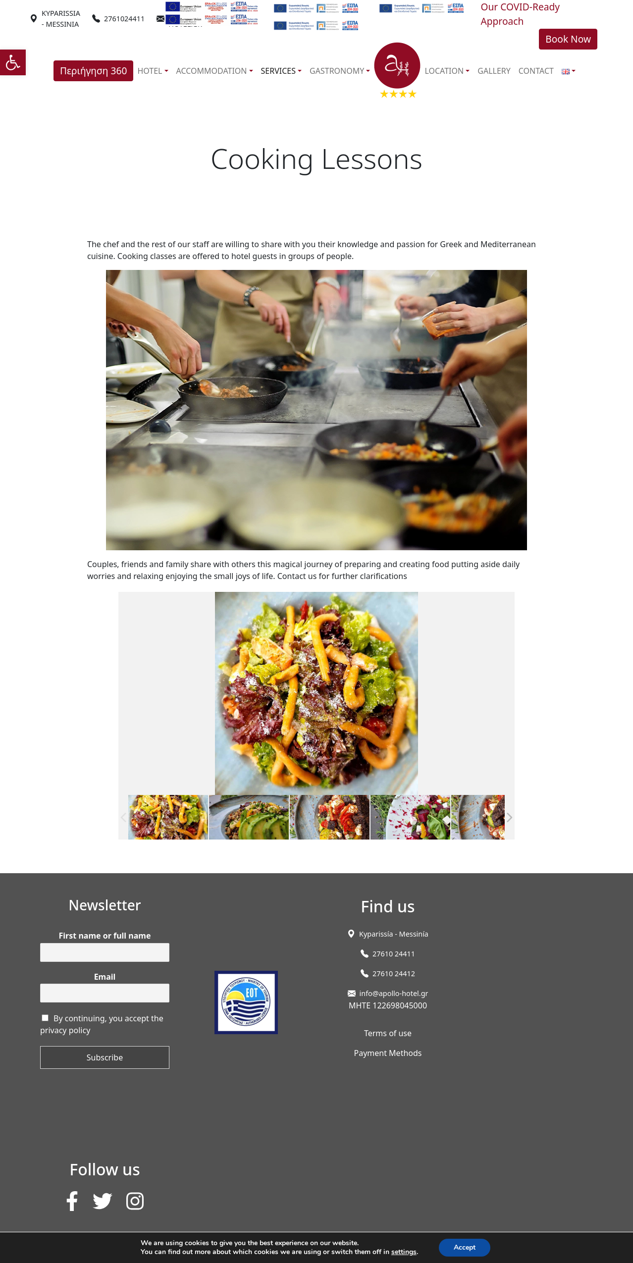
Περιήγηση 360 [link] (93, 70)
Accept (464, 1247)
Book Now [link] (568, 39)
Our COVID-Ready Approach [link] (520, 14)
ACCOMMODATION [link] (211, 70)
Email (105, 977)
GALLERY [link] (494, 70)
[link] (13, 62)
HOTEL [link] (149, 70)
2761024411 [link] (124, 18)
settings (404, 1252)
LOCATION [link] (444, 70)
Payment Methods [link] (388, 1053)
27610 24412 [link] (393, 973)
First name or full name (105, 936)
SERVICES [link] (278, 70)
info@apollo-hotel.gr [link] (394, 993)
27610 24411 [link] (393, 953)
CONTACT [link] (536, 70)
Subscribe (105, 1057)
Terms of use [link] (388, 1033)
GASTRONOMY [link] (337, 70)
